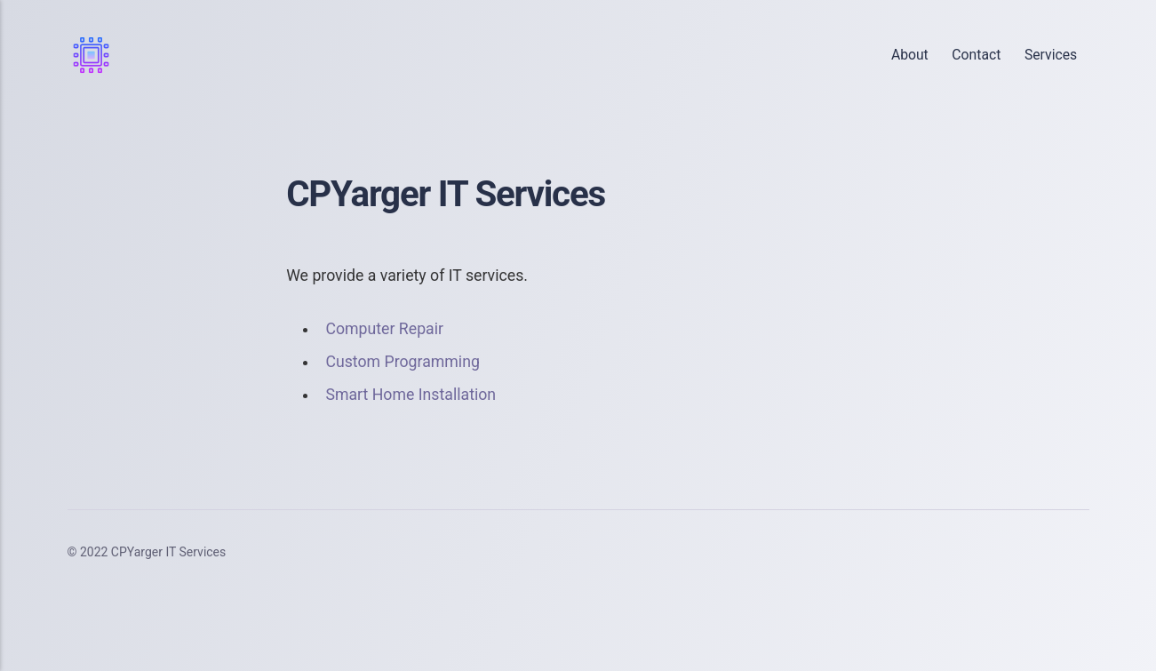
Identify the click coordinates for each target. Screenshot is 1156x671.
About (910, 54)
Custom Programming (402, 362)
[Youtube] (1069, 553)
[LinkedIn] (1032, 553)
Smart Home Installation (410, 394)
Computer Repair (384, 329)
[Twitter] (995, 553)
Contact (976, 54)
